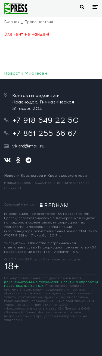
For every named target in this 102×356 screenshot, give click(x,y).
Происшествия (38, 22)
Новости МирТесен (25, 73)
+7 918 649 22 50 (45, 120)
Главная (12, 22)
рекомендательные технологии (31, 282)
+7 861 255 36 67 (44, 133)
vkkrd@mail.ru (28, 146)
